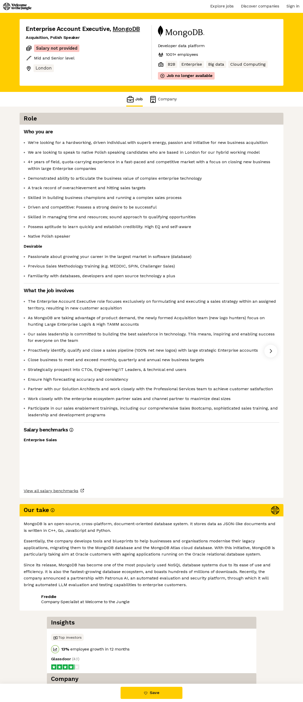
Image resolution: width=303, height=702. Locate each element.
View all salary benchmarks (51, 642)
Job (134, 99)
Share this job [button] (40, 662)
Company (163, 99)
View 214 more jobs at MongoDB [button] (94, 662)
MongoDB (126, 28)
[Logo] (17, 6)
